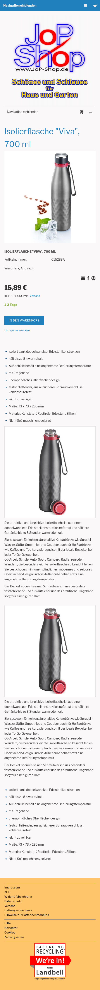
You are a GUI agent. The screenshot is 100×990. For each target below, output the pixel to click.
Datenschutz (12, 901)
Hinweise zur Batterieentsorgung (26, 915)
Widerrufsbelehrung (18, 896)
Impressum (12, 887)
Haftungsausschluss (18, 910)
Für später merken (17, 330)
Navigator (10, 928)
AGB (7, 892)
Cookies (9, 932)
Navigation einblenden (19, 5)
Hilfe (7, 923)
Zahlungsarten (14, 937)
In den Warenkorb (24, 320)
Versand (35, 296)
